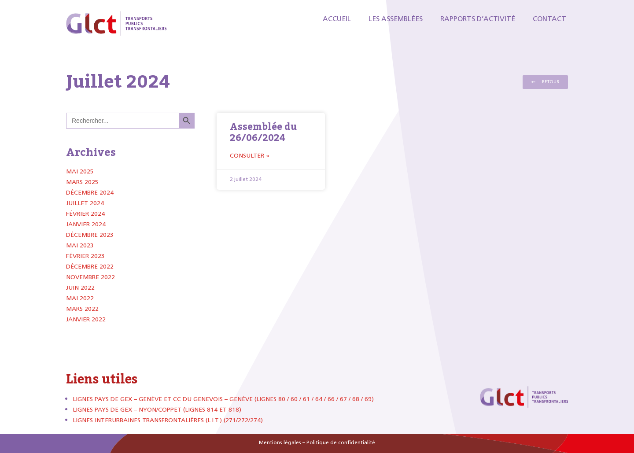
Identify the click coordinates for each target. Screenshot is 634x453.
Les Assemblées (396, 19)
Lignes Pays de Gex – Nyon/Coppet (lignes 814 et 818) (157, 409)
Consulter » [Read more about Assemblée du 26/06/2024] (249, 155)
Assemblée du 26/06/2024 (263, 132)
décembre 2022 (90, 266)
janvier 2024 (86, 224)
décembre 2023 (90, 235)
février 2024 (85, 213)
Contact (549, 19)
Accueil (337, 19)
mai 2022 (80, 298)
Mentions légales (280, 442)
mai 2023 (80, 245)
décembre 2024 (90, 192)
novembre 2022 (90, 277)
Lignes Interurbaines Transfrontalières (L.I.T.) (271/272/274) (168, 420)
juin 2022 (80, 287)
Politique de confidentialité (340, 442)
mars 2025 (82, 182)
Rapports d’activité (477, 19)
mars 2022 (82, 309)
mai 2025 (80, 171)
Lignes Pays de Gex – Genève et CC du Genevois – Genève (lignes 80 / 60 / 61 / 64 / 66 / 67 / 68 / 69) (223, 399)
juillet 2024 (85, 203)
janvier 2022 (86, 319)
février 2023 (85, 256)
